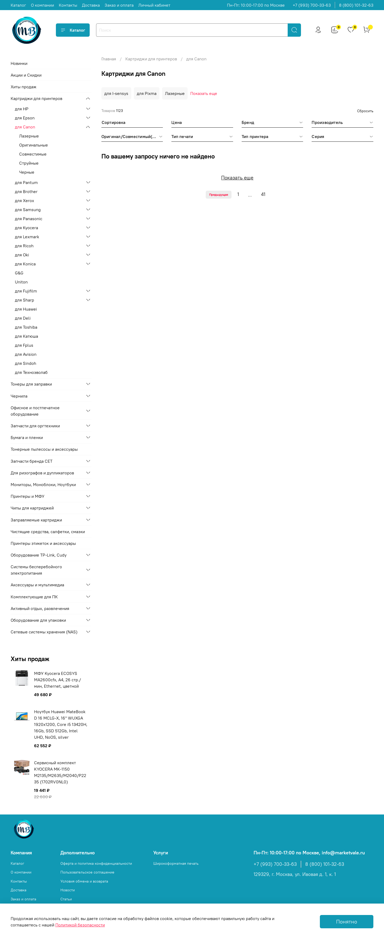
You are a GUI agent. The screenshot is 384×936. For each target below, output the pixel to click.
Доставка (91, 5)
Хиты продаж (23, 86)
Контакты (68, 5)
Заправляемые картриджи (36, 520)
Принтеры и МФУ (27, 496)
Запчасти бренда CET (31, 461)
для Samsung (28, 209)
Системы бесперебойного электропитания (36, 570)
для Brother (26, 191)
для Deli (23, 318)
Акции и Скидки (26, 75)
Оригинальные (33, 145)
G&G (19, 272)
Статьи (66, 899)
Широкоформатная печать (176, 863)
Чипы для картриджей (32, 508)
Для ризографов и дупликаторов (42, 472)
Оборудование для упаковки (38, 620)
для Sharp (24, 300)
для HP (21, 108)
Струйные (29, 163)
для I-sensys (116, 93)
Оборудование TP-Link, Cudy (39, 555)
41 (263, 194)
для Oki (22, 254)
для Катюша (26, 336)
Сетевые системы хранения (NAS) (44, 631)
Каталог (18, 5)
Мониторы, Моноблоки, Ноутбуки (43, 484)
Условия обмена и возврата (84, 881)
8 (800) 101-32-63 (356, 5)
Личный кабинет (154, 5)
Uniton (21, 282)
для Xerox (24, 200)
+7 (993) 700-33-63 (312, 5)
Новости (67, 890)
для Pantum (26, 182)
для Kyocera (26, 227)
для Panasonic (28, 218)
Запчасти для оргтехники (35, 425)
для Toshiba (26, 327)
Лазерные (175, 93)
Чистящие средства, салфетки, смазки (48, 531)
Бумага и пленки (27, 437)
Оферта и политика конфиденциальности (96, 863)
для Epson (25, 117)
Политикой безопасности (80, 924)
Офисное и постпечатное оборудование (35, 411)
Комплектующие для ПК (34, 596)
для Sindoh (25, 363)
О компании (42, 5)
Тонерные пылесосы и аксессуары (44, 449)
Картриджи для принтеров (151, 58)
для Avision (25, 354)
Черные (26, 172)
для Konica (25, 263)
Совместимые (33, 154)
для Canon (25, 126)
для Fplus (24, 345)
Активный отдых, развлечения (40, 608)
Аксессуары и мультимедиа (37, 584)
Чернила (19, 396)
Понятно (346, 921)
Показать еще (203, 93)
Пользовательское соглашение (87, 872)
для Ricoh (24, 245)
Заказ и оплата (119, 5)
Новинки (19, 63)
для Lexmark (27, 236)
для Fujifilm (26, 291)
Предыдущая (218, 195)
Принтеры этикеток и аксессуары (43, 543)
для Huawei (26, 309)
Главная (108, 58)
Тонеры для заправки (31, 384)
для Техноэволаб (31, 372)
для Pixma (146, 93)
